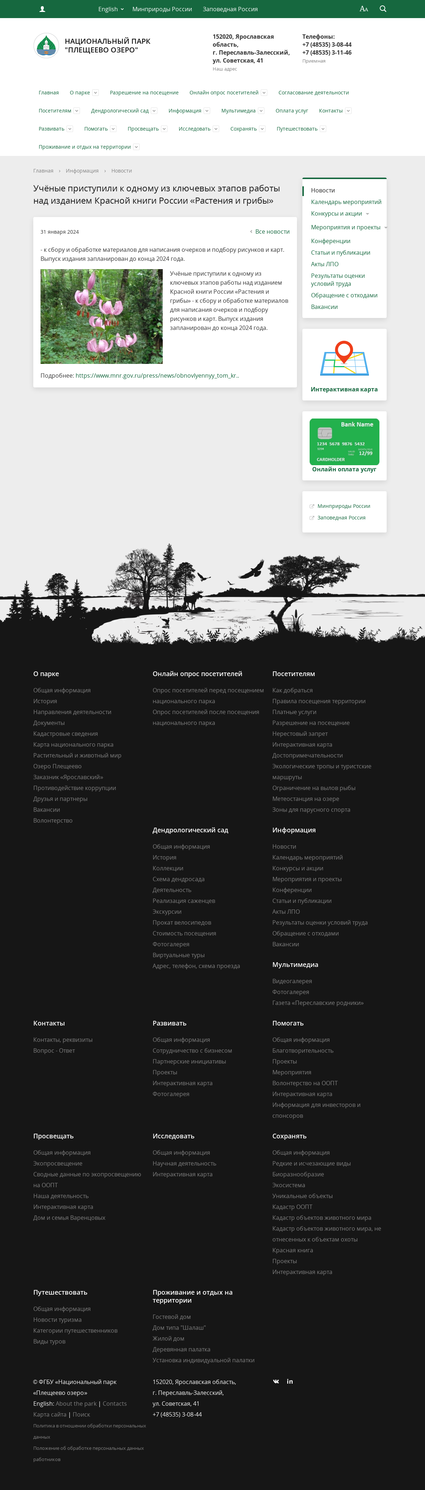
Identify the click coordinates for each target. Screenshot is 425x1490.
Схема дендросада (179, 879)
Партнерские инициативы (189, 1061)
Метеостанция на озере (305, 799)
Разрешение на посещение (144, 92)
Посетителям (55, 110)
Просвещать (143, 128)
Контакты (331, 110)
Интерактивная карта (302, 744)
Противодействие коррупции (74, 788)
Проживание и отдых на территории (85, 146)
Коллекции (168, 868)
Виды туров (49, 1341)
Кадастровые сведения (65, 734)
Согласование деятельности (314, 92)
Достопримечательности (307, 755)
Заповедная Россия (230, 9)
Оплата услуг (292, 110)
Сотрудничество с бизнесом (192, 1050)
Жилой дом (168, 1338)
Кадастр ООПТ (292, 1207)
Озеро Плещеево (57, 766)
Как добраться (292, 690)
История (45, 701)
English (108, 9)
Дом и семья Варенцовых (69, 1218)
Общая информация (62, 690)
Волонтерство (53, 820)
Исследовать (195, 128)
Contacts (115, 1404)
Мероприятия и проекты (346, 227)
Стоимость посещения (184, 933)
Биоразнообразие (298, 1174)
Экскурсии (167, 912)
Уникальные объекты (302, 1196)
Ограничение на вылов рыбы (314, 788)
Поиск (81, 1414)
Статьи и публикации (340, 252)
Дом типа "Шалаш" (179, 1328)
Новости (121, 170)
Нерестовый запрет (300, 734)
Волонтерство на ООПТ (305, 1083)
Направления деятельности (72, 712)
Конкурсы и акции (336, 213)
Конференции (330, 241)
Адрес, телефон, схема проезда (196, 966)
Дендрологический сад (120, 110)
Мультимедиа (238, 110)
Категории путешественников (75, 1330)
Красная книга (292, 1250)
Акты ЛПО (325, 264)
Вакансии (324, 307)
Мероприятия (291, 1072)
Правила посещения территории (319, 701)
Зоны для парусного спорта (311, 810)
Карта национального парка (73, 744)
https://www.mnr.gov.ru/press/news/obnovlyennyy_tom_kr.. (157, 375)
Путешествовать (297, 128)
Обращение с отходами (344, 295)
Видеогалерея (292, 981)
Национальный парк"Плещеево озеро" (91, 46)
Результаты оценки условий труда (338, 280)
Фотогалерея (171, 944)
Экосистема (288, 1185)
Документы (49, 723)
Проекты (165, 1072)
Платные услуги (294, 712)
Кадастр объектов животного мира (321, 1218)
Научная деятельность (184, 1163)
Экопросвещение (57, 1163)
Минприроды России (162, 9)
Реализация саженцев (184, 901)
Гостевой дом (172, 1317)
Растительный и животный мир (77, 755)
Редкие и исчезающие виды (311, 1163)
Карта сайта (50, 1414)
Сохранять (243, 128)
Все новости (269, 231)
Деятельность (172, 890)
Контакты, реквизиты (63, 1040)
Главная (49, 92)
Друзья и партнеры (60, 799)
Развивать (51, 128)
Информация (185, 110)
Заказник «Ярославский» (68, 777)
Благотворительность (302, 1050)
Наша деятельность (61, 1196)
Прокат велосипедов (182, 922)
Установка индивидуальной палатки (204, 1360)
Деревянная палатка (182, 1349)
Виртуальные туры (179, 955)
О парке (80, 92)
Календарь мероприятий (346, 202)
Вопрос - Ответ (54, 1050)
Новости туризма (57, 1320)
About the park (76, 1404)
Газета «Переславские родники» (318, 1003)
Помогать (96, 128)
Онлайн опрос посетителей (224, 92)
